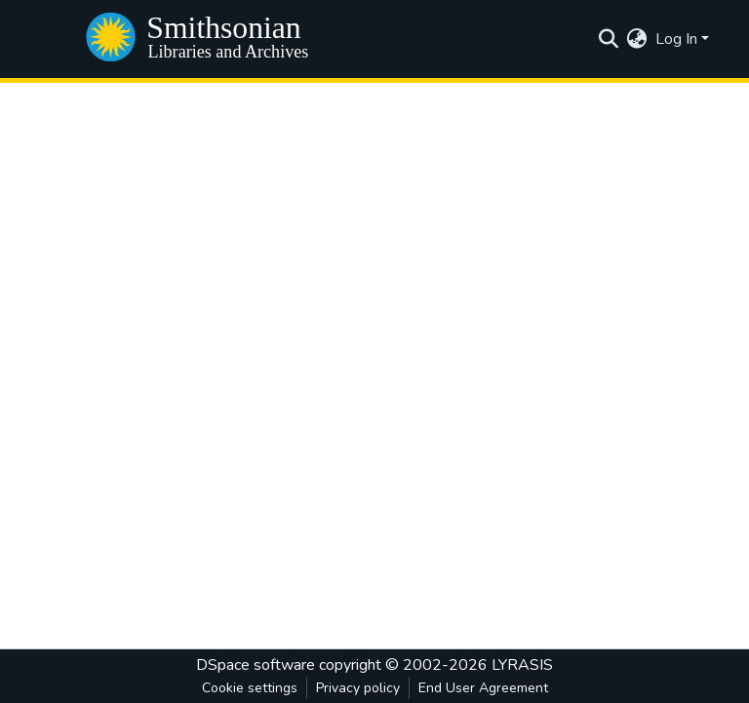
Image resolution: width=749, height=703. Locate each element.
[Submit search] (609, 39)
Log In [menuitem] (676, 39)
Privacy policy (358, 688)
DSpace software (255, 665)
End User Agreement (483, 688)
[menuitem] (637, 39)
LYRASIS (522, 665)
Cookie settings (249, 688)
